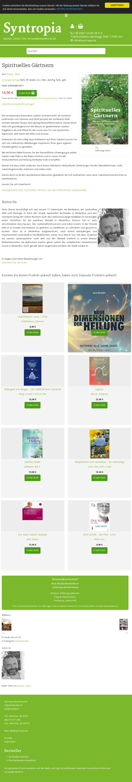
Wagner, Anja (99, 321)
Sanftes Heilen (32, 462)
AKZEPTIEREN (117, 5)
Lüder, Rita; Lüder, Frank (99, 466)
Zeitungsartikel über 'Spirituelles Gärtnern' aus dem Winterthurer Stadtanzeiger (44, 190)
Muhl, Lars (99, 539)
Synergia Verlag (10, 79)
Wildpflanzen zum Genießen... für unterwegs (99, 462)
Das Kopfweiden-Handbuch (22, 760)
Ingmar (99, 389)
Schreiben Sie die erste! (14, 262)
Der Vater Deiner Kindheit (32, 534)
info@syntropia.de (85, 40)
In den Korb (27, 93)
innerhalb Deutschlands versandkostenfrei (40, 98)
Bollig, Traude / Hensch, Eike (32, 393)
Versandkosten (67, 768)
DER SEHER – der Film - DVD (99, 534)
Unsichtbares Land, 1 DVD (33, 316)
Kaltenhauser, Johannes (32, 321)
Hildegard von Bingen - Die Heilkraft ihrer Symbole (32, 389)
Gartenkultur (22, 640)
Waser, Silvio (13, 74)
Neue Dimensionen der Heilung (99, 316)
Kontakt (8, 737)
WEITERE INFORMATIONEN (69, 9)
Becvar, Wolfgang (99, 393)
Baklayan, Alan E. (32, 466)
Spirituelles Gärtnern (18, 756)
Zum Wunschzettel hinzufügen (18, 104)
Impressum (10, 741)
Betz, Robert (32, 539)
